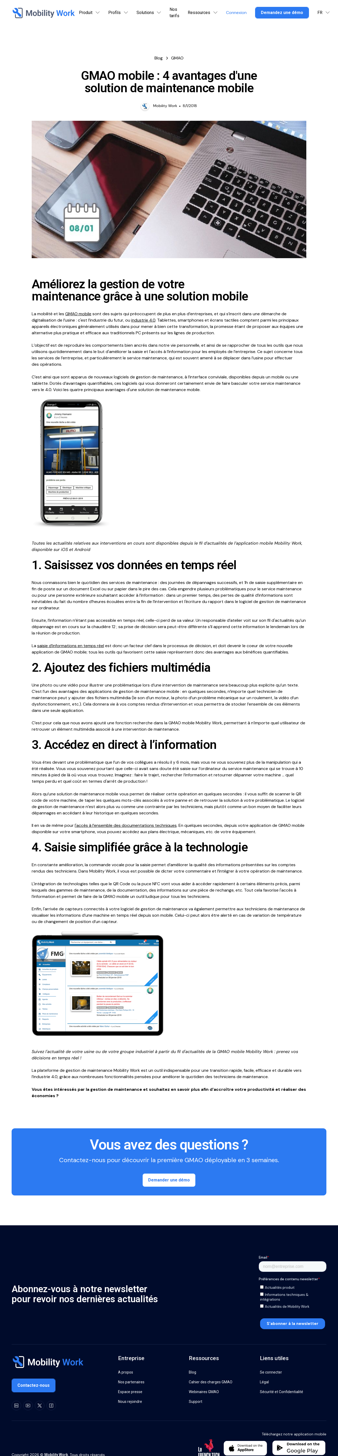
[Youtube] (28, 1405)
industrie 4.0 (143, 320)
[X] (39, 1405)
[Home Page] (43, 12)
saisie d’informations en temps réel (70, 645)
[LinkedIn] (16, 1405)
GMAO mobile (78, 314)
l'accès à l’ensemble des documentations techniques (126, 825)
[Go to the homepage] (47, 1362)
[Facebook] (51, 1405)
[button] (89, 12)
